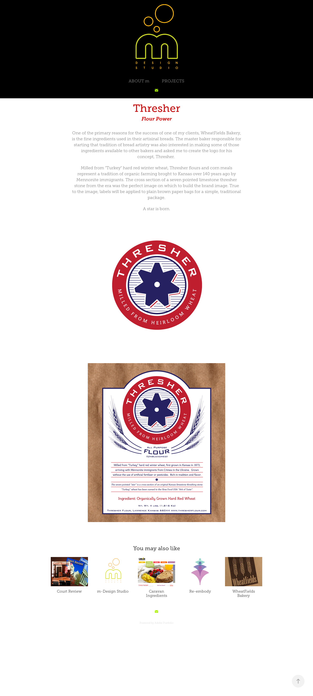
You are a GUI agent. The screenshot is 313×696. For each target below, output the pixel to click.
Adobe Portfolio (164, 622)
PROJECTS (173, 81)
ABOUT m (139, 81)
